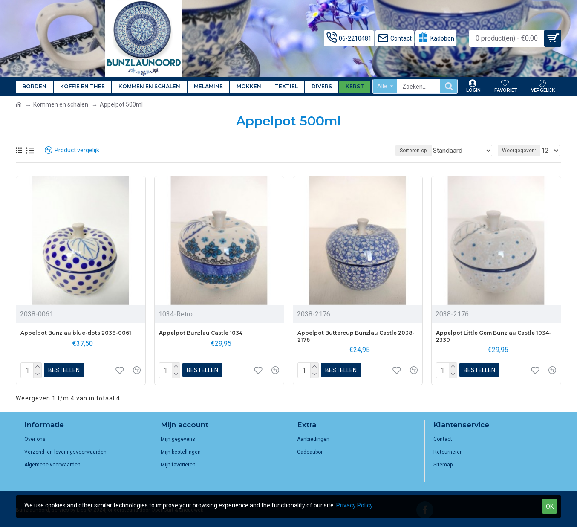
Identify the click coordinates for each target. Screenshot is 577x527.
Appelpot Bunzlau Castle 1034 (200, 333)
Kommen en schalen (60, 104)
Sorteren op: (427, 150)
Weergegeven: (522, 150)
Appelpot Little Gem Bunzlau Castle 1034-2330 (493, 336)
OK (550, 506)
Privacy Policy (354, 505)
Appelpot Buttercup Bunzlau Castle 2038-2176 (356, 336)
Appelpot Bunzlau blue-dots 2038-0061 (75, 333)
